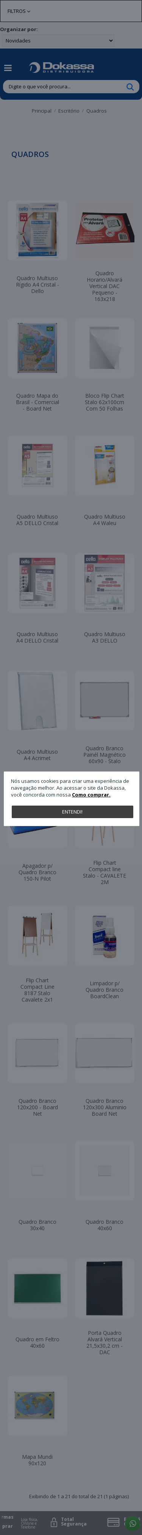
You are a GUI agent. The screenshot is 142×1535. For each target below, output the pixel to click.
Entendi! (72, 811)
